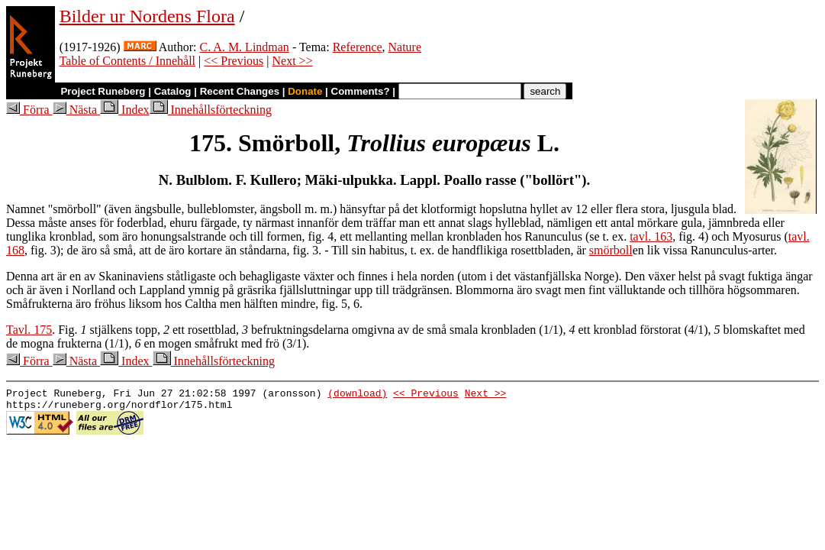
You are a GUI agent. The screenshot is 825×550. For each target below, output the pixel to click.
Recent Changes (239, 91)
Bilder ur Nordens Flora (147, 16)
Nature (405, 46)
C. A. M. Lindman (244, 46)
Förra (29, 109)
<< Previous (233, 60)
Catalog (173, 91)
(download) (357, 395)
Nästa (76, 109)
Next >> (292, 60)
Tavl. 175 (29, 329)
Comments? (360, 91)
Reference (357, 46)
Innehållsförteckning (211, 109)
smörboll (611, 250)
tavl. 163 (651, 236)
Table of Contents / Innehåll (127, 60)
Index (124, 109)
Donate (305, 91)
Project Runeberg (102, 91)
